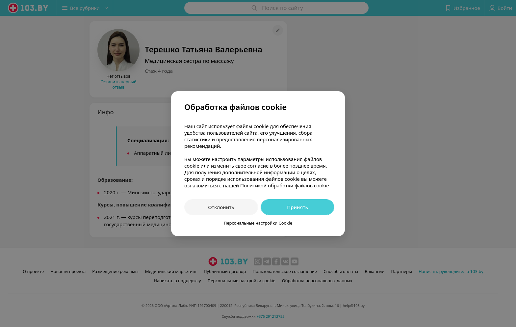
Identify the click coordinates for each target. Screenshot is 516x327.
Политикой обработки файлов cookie (284, 185)
